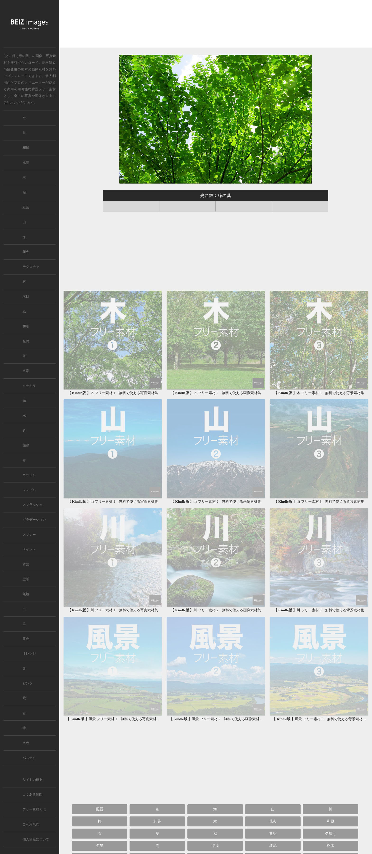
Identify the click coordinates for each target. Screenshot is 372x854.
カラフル (29, 475)
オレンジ (29, 653)
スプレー (29, 534)
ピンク (28, 683)
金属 (26, 341)
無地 (26, 594)
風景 (99, 809)
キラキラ (29, 386)
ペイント (29, 549)
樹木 (24, 69)
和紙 (26, 326)
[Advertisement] (215, 24)
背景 (26, 564)
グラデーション (34, 519)
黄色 (26, 639)
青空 (273, 833)
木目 (26, 296)
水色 (26, 743)
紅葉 (157, 821)
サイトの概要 (32, 780)
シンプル (29, 490)
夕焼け (330, 833)
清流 (273, 846)
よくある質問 (32, 794)
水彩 (26, 371)
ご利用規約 (31, 824)
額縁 (26, 445)
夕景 (99, 846)
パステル (29, 758)
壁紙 (26, 579)
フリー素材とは (34, 809)
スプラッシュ (32, 505)
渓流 (215, 846)
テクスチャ (31, 267)
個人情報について (36, 839)
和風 (330, 821)
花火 (273, 821)
